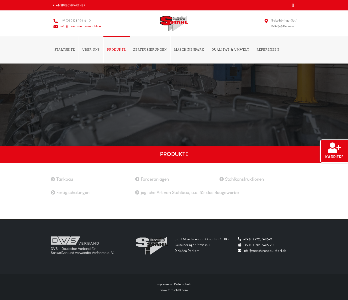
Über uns (91, 49)
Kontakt (62, 76)
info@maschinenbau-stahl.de (80, 26)
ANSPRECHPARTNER (69, 5)
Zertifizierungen (150, 49)
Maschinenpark (189, 49)
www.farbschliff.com (174, 290)
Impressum (164, 284)
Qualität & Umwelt (230, 49)
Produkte (116, 49)
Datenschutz (183, 284)
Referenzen (268, 49)
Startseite (64, 49)
